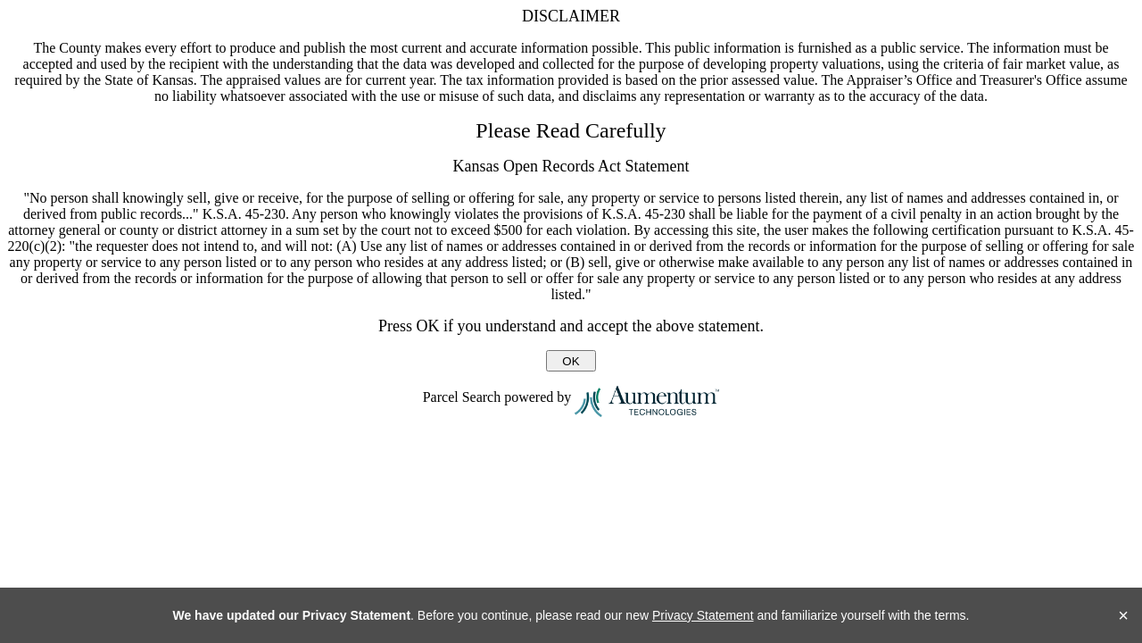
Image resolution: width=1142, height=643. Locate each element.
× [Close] (1123, 615)
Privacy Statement (703, 615)
